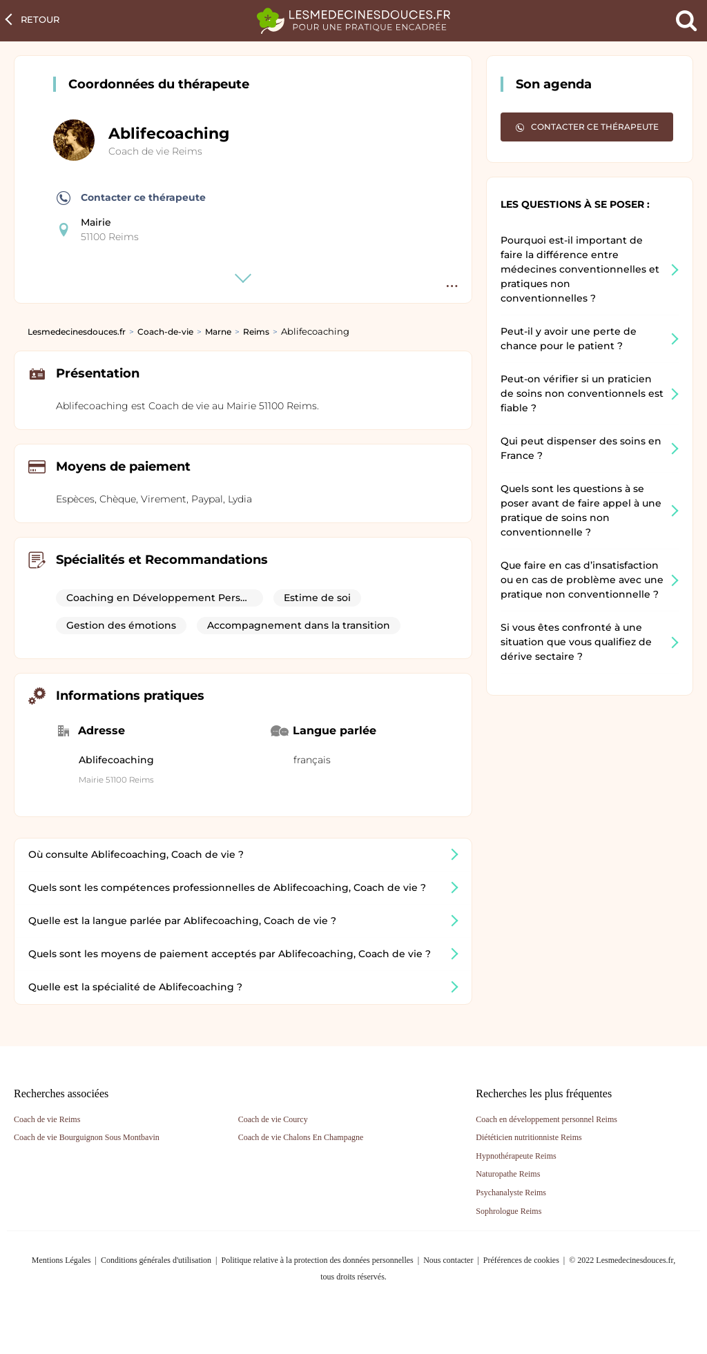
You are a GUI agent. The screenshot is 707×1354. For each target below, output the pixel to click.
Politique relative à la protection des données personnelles (317, 1260)
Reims (256, 331)
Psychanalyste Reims (511, 1192)
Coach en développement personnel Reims (546, 1119)
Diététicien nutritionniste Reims (528, 1137)
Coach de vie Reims (155, 151)
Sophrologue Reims (508, 1211)
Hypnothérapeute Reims (516, 1156)
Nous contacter (448, 1260)
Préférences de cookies (521, 1260)
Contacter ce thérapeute (131, 198)
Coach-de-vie (165, 331)
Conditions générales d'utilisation (156, 1260)
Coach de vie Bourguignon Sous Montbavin (86, 1137)
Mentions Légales (61, 1260)
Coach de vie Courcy (273, 1119)
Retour (40, 19)
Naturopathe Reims (508, 1174)
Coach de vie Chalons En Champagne (301, 1137)
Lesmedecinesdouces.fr (77, 331)
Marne (218, 331)
